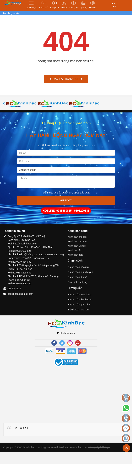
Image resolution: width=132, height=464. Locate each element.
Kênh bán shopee (77, 236)
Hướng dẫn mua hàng (79, 294)
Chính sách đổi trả (77, 277)
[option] (19, 103)
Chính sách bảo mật (78, 267)
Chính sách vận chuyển (80, 272)
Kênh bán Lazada (77, 241)
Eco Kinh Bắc (22, 428)
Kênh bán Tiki (75, 250)
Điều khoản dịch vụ (78, 309)
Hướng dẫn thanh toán (80, 299)
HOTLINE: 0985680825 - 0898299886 (66, 210)
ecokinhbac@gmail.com (20, 293)
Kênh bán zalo (75, 254)
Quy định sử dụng (77, 282)
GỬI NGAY (66, 200)
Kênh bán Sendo (77, 245)
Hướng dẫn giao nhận (79, 304)
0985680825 (14, 288)
